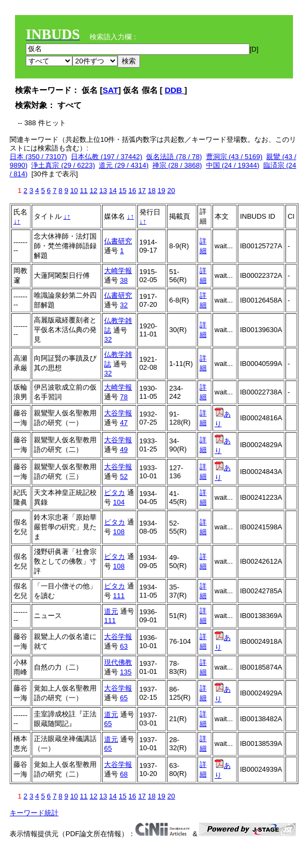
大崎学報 (118, 271)
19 (161, 190)
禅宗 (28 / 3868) (177, 165)
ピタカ (114, 492)
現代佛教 (118, 662)
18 (151, 190)
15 (122, 190)
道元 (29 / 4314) (124, 165)
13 (103, 190)
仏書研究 (118, 241)
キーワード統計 (34, 813)
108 (119, 532)
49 (124, 449)
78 (124, 397)
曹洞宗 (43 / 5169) (234, 157)
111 (119, 596)
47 (124, 423)
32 (124, 305)
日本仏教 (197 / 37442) (106, 157)
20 (171, 190)
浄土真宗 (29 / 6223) (63, 165)
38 (124, 280)
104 (119, 502)
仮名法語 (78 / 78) (174, 157)
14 (112, 190)
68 (124, 774)
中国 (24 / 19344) (233, 165)
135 (126, 672)
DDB (175, 90)
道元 (111, 611)
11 (83, 190)
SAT (110, 90)
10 (74, 190)
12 (93, 190)
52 (124, 476)
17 (141, 190)
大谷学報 (118, 413)
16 (132, 190)
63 (124, 646)
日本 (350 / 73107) (38, 157)
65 (124, 698)
